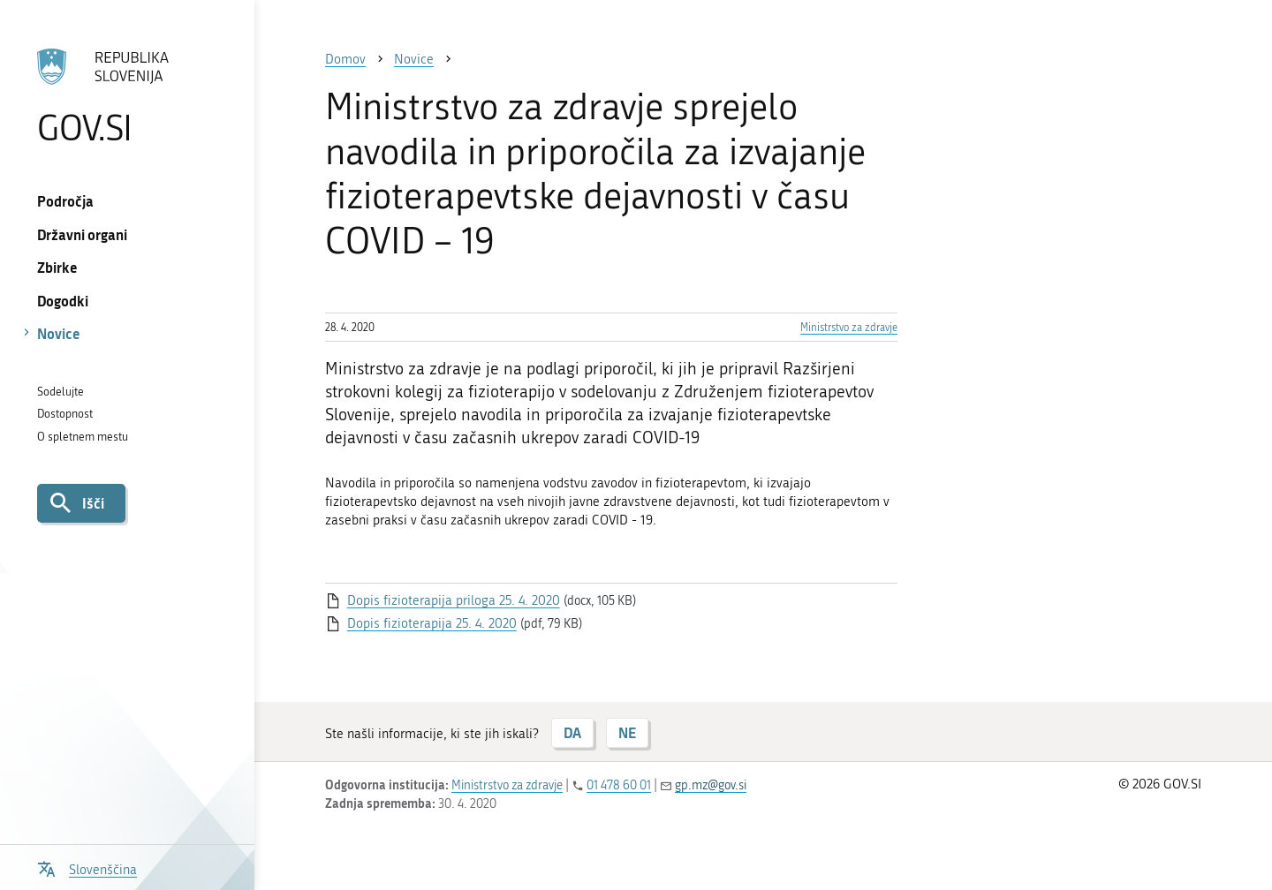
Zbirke (57, 267)
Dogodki (62, 300)
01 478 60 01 (619, 785)
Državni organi (82, 234)
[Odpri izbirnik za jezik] (87, 867)
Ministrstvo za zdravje (848, 327)
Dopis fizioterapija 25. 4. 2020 (432, 623)
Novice (58, 333)
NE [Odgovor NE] (627, 732)
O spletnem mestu (82, 436)
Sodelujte (60, 391)
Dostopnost (65, 413)
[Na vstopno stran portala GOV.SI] (126, 96)
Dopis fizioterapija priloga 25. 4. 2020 (453, 600)
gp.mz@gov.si (710, 785)
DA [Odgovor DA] (572, 732)
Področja (65, 201)
